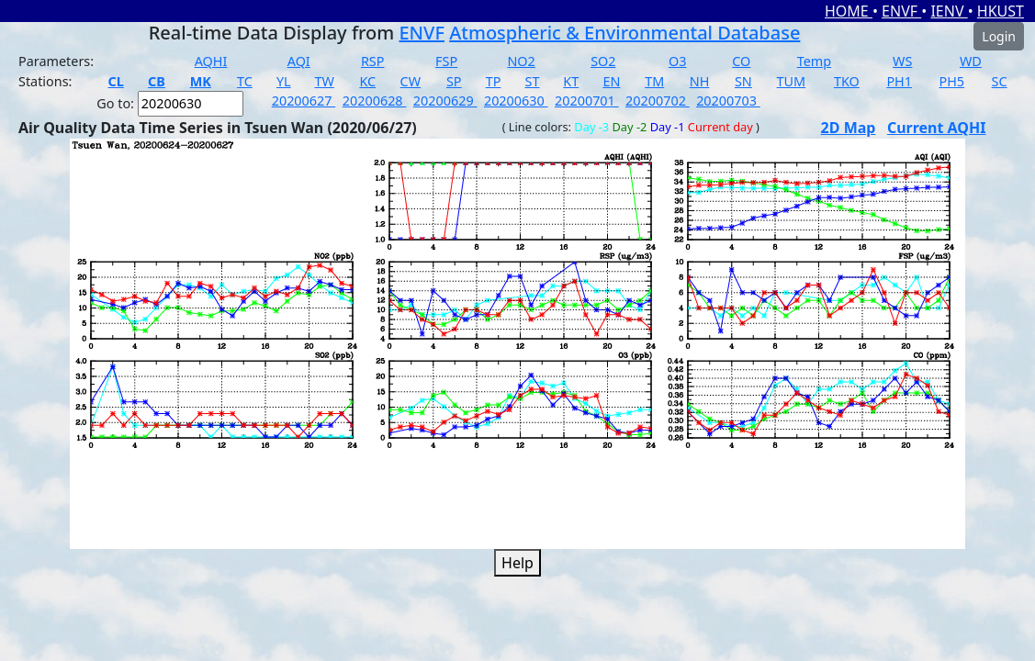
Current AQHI (936, 128)
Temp (814, 61)
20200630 (516, 100)
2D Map (848, 128)
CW (410, 81)
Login (999, 36)
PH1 (899, 81)
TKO (847, 81)
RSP (373, 61)
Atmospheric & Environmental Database (624, 32)
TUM (791, 81)
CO (741, 61)
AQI (298, 61)
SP (454, 81)
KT (571, 81)
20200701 (587, 100)
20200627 (304, 100)
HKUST (1000, 11)
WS (902, 61)
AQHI (211, 61)
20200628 (375, 100)
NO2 (520, 61)
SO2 (603, 61)
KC (367, 81)
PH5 (951, 81)
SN (743, 81)
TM (654, 81)
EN (611, 81)
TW (323, 81)
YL (283, 81)
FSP (446, 61)
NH (700, 81)
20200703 (728, 100)
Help (517, 563)
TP (493, 81)
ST (532, 81)
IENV (948, 11)
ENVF (901, 11)
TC (245, 81)
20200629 (445, 100)
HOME (848, 11)
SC (999, 81)
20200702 (657, 100)
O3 (677, 61)
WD (971, 61)
